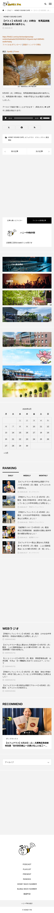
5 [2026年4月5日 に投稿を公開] (47, 421)
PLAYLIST (27, 869)
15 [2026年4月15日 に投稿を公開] (20, 433)
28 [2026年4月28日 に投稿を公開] (13, 446)
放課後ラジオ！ (34, 537)
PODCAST (27, 864)
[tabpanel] (27, 728)
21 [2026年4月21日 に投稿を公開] (13, 439)
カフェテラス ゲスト (32, 137)
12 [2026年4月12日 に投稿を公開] (48, 426)
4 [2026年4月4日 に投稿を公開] (40, 421)
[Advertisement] (27, 186)
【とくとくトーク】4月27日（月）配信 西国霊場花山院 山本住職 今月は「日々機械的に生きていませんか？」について (27, 660)
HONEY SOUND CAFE (16, 137)
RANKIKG (27, 879)
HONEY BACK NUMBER (27, 884)
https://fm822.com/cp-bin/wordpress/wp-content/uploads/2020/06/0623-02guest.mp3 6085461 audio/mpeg (23, 39)
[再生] (6, 118)
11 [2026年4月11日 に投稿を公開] (41, 426)
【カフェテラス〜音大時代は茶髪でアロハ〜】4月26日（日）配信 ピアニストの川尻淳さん (27, 686)
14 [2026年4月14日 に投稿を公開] (13, 433)
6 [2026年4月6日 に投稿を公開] (6, 426)
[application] (27, 118)
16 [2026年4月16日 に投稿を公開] (27, 433)
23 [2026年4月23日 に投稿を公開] (27, 439)
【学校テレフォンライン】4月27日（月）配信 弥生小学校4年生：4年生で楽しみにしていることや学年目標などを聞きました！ (27, 674)
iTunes (16, 52)
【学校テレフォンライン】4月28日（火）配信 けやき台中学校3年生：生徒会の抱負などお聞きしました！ (27, 635)
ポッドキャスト (34, 492)
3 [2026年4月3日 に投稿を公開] (34, 421)
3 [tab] (29, 732)
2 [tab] (27, 732)
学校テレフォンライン (36, 507)
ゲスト (43, 137)
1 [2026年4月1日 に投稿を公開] (20, 421)
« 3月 (6, 453)
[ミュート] (41, 118)
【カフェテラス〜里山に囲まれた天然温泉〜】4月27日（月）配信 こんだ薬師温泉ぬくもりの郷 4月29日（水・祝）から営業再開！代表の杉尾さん (27, 647)
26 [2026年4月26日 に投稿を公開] (48, 439)
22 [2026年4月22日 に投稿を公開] (20, 439)
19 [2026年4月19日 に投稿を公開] (48, 433)
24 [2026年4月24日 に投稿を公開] (34, 439)
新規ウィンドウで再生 (32, 45)
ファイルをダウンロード (12, 45)
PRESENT (27, 874)
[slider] (23, 118)
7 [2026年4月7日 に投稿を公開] (13, 426)
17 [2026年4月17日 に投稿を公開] (34, 433)
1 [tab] (25, 732)
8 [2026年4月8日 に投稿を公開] (20, 426)
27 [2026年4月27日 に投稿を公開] (6, 446)
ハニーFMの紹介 (27, 903)
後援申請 (27, 894)
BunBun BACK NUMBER (27, 889)
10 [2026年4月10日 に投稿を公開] (34, 426)
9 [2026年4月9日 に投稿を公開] (27, 426)
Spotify (9, 52)
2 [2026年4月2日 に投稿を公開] (27, 421)
